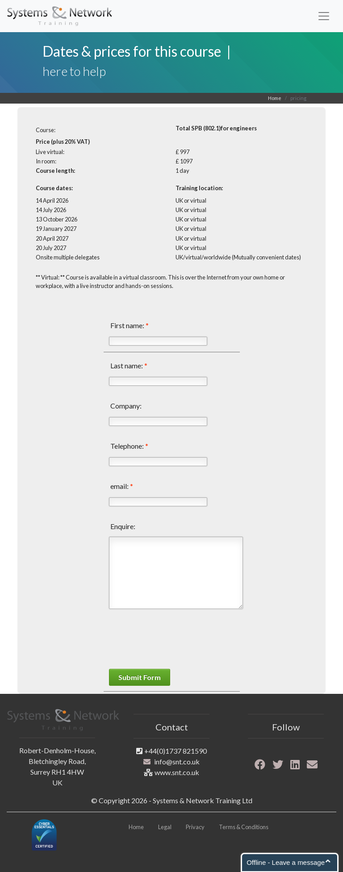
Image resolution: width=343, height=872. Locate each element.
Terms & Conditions (243, 826)
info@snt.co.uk (177, 761)
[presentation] (177, 640)
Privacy (195, 826)
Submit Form (139, 677)
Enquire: (122, 526)
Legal (165, 826)
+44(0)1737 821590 (175, 751)
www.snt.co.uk (177, 772)
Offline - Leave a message (286, 862)
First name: (129, 325)
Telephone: (129, 446)
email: (121, 486)
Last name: (128, 365)
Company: (126, 405)
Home (274, 98)
